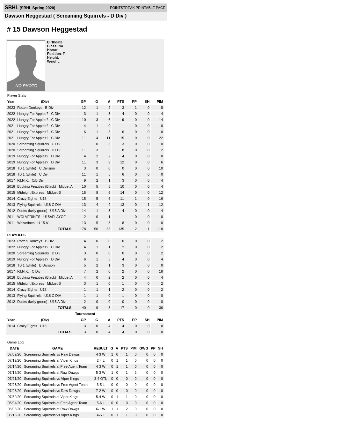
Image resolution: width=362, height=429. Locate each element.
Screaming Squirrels (33, 144)
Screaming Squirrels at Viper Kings (51, 360)
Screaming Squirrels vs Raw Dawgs (52, 354)
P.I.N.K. (23, 180)
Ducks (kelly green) (32, 211)
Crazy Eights (27, 198)
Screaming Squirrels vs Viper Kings (51, 378)
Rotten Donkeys (30, 107)
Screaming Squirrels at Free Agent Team (55, 366)
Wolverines (26, 223)
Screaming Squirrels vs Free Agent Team (56, 385)
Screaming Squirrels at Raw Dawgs (51, 372)
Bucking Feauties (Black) (37, 186)
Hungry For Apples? (33, 114)
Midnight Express (31, 192)
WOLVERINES (29, 217)
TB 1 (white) (27, 168)
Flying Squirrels (29, 205)
